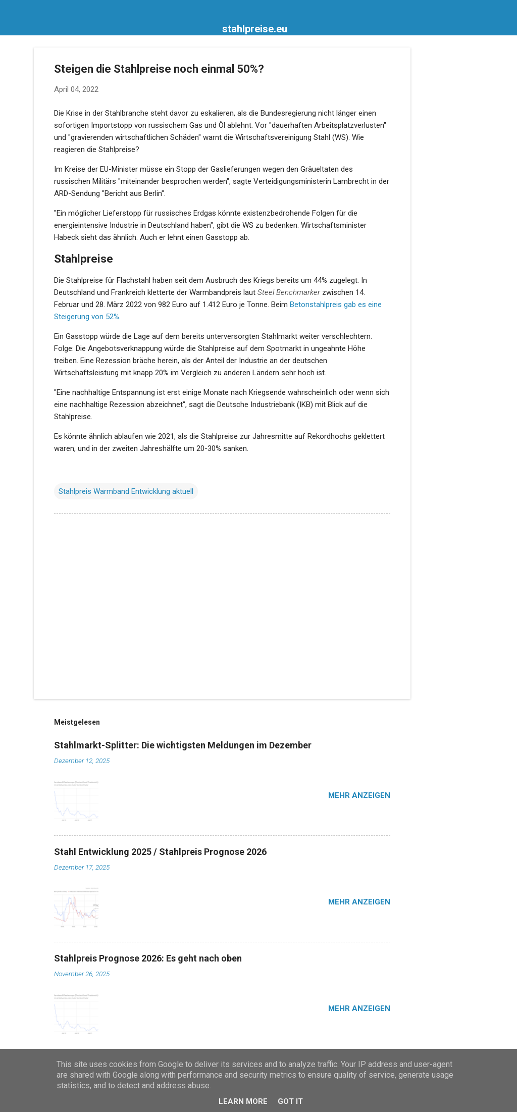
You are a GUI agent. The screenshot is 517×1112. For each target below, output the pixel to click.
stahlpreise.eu (254, 29)
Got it (290, 1101)
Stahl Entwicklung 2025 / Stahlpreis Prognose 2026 (160, 851)
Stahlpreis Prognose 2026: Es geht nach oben (148, 958)
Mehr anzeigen (359, 795)
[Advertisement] (451, 198)
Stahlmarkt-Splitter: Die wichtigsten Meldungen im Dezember (183, 745)
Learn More (243, 1101)
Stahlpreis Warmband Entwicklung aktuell (126, 491)
